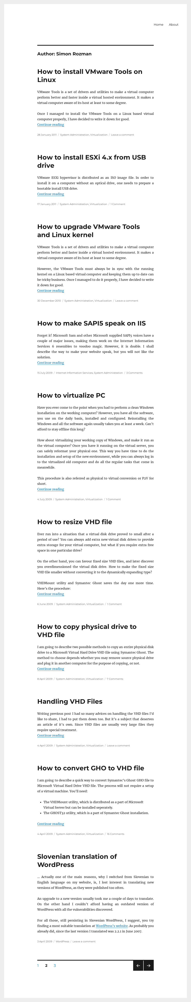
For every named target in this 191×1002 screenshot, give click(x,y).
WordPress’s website (112, 926)
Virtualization (99, 134)
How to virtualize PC (71, 395)
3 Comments (134, 372)
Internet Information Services (74, 372)
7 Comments (115, 678)
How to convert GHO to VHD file (90, 768)
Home (158, 24)
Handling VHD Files (69, 701)
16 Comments (115, 833)
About (174, 24)
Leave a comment (122, 134)
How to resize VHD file (74, 522)
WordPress (62, 941)
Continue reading (50, 125)
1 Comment (118, 204)
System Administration (74, 134)
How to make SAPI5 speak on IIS (91, 323)
